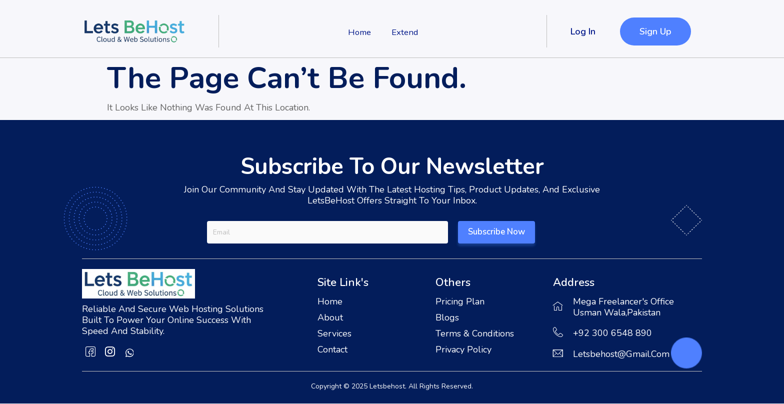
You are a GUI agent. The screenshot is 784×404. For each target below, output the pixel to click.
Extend (406, 32)
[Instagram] (110, 353)
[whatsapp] (129, 353)
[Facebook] (90, 353)
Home (357, 32)
